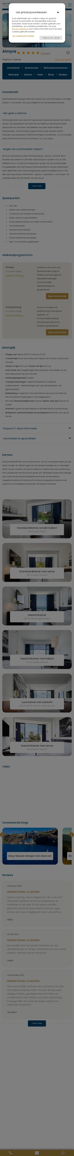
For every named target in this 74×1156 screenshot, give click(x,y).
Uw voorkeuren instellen (23, 35)
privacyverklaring (20, 29)
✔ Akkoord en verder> (51, 37)
